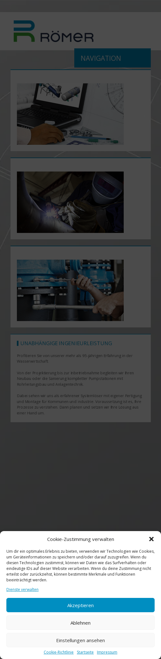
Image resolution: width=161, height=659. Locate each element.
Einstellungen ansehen (80, 640)
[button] (151, 539)
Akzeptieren (80, 605)
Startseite (85, 652)
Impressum (107, 652)
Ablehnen (80, 623)
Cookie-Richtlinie (59, 652)
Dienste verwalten (22, 590)
